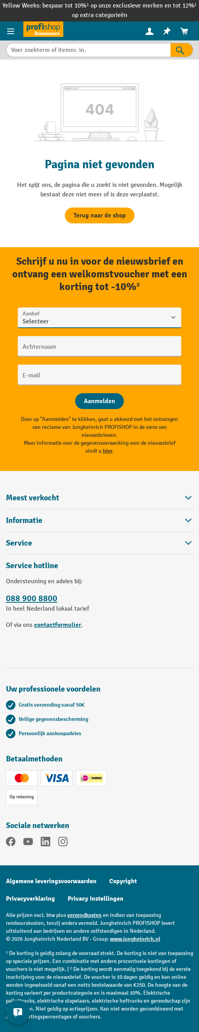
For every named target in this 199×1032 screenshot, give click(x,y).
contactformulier (57, 625)
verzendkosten (84, 915)
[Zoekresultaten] (182, 50)
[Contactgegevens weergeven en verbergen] (18, 1012)
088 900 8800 (31, 598)
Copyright (123, 881)
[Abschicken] (99, 401)
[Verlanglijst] (167, 31)
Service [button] (99, 543)
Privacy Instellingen (95, 899)
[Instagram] (63, 843)
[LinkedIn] (45, 843)
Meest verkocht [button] (99, 498)
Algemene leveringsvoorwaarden (51, 881)
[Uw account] (149, 30)
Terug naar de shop (100, 215)
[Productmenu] (11, 30)
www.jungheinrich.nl (135, 939)
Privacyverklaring (30, 899)
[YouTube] (28, 843)
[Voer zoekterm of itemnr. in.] (88, 50)
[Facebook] (10, 843)
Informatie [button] (99, 520)
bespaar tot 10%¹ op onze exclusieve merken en (107, 6)
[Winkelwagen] (184, 31)
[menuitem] (149, 31)
